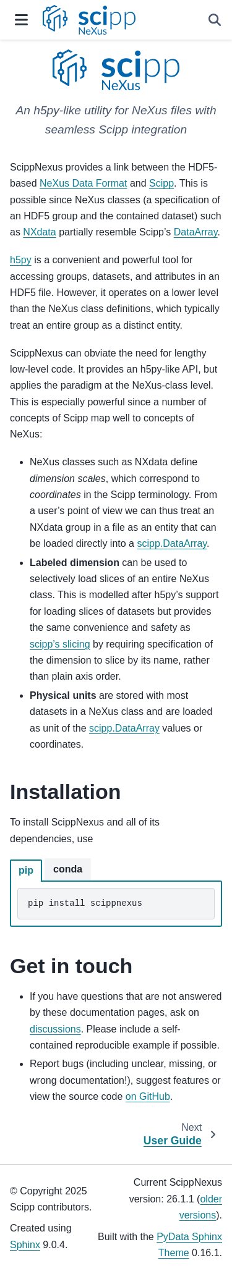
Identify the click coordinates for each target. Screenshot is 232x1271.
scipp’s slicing (60, 644)
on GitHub (148, 1096)
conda (67, 869)
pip (26, 870)
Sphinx (25, 1244)
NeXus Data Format (83, 183)
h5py (21, 260)
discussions (55, 1029)
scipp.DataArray (172, 543)
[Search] (214, 19)
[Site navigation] (21, 19)
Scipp (161, 183)
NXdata (39, 232)
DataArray (196, 232)
